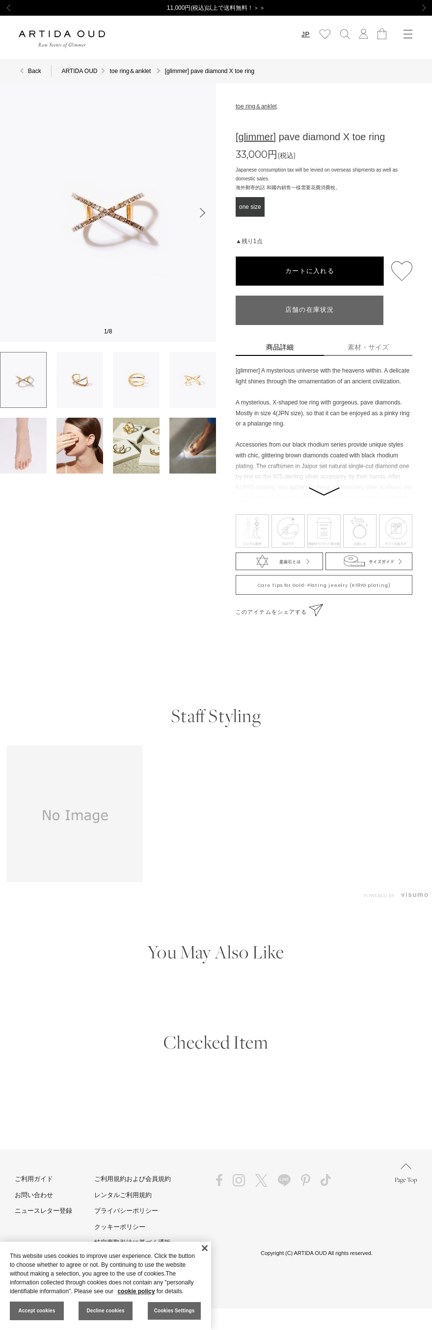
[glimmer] (256, 136)
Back (34, 71)
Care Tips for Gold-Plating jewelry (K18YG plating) (324, 585)
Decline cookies (105, 1310)
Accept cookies (37, 1310)
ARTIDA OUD (79, 71)
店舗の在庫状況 (309, 310)
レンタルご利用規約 (123, 1195)
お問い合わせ (34, 1195)
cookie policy (136, 1291)
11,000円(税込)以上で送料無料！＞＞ (216, 7)
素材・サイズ (368, 347)
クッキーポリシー (119, 1226)
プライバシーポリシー (126, 1210)
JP (305, 34)
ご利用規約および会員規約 (132, 1178)
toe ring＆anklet (256, 106)
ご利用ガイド (34, 1178)
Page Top (406, 1173)
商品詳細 (280, 347)
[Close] (205, 1248)
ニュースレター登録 (43, 1210)
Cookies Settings (174, 1310)
